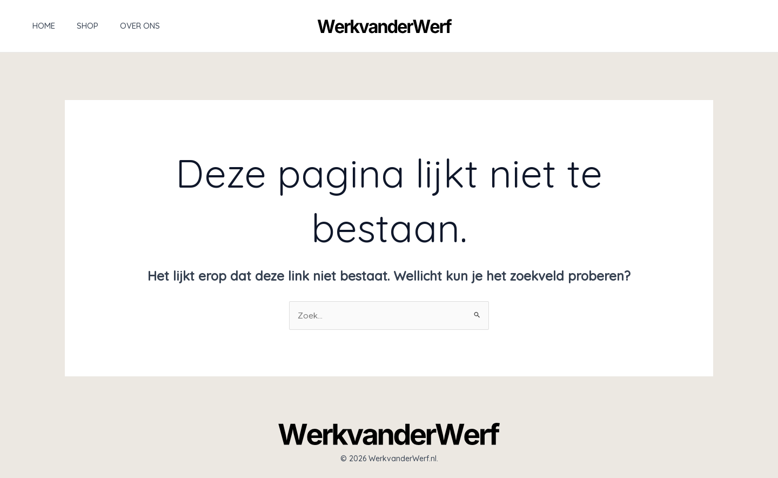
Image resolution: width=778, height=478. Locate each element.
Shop (71, 26)
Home (33, 26)
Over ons (118, 26)
